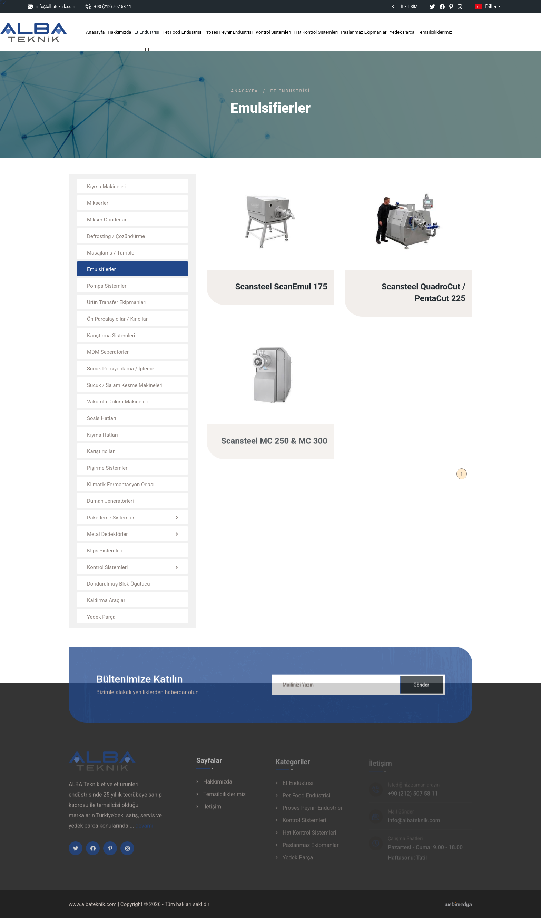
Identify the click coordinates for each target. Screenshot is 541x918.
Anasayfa (95, 32)
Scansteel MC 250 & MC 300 (274, 444)
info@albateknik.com (55, 6)
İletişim (409, 6)
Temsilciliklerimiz (434, 32)
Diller (485, 6)
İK (392, 6)
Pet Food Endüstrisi (182, 32)
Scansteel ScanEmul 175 (281, 287)
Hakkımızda (119, 32)
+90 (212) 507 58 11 (112, 6)
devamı (145, 829)
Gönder (421, 688)
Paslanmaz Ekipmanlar (363, 32)
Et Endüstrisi (146, 34)
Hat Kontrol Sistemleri (316, 32)
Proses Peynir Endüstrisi (228, 32)
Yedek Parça (402, 32)
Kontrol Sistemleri (273, 32)
